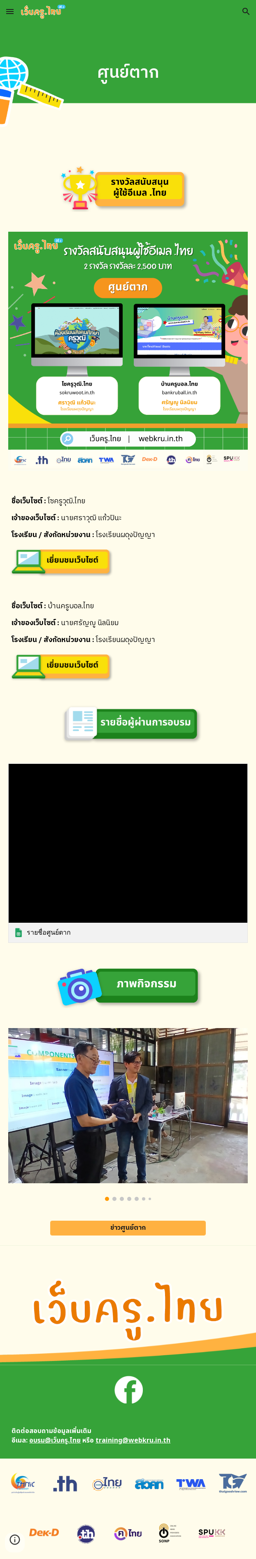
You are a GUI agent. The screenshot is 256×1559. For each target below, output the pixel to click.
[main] (127, 73)
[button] (10, 11)
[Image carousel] (127, 1114)
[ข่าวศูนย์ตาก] (128, 1228)
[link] (127, 853)
